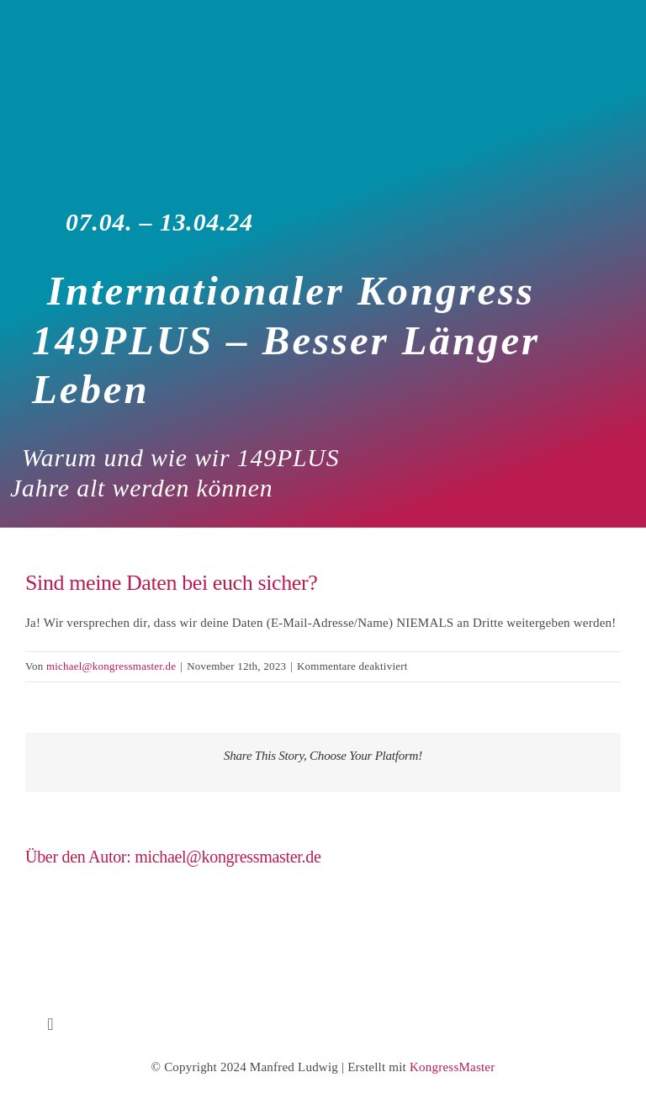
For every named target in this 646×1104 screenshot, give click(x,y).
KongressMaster (452, 1067)
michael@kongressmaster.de (111, 666)
